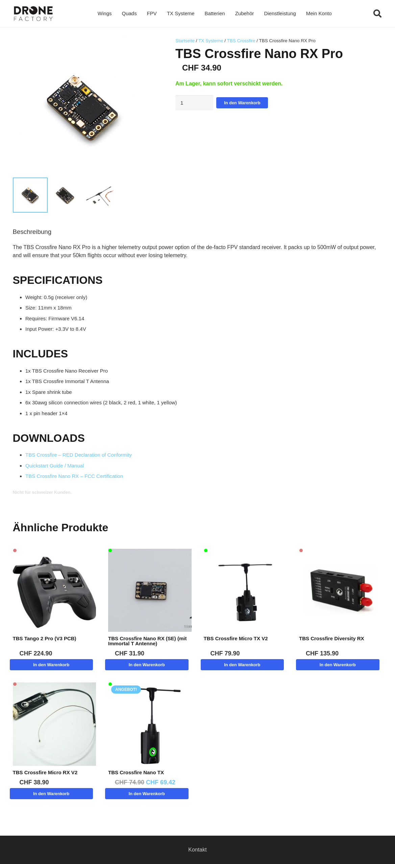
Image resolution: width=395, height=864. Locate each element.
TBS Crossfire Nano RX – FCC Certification (74, 476)
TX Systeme (210, 40)
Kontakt (197, 850)
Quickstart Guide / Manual (54, 465)
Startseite (185, 40)
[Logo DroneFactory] (33, 14)
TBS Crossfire (241, 40)
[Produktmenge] (194, 102)
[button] (378, 13)
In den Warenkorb (242, 102)
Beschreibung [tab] (32, 231)
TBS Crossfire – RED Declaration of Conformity (78, 455)
